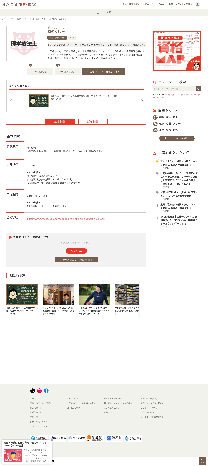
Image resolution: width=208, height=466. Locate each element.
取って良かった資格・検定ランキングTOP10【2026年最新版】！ (179, 164)
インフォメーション (38, 426)
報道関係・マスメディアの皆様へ (118, 403)
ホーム (33, 398)
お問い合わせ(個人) (149, 398)
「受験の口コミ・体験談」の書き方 (82, 403)
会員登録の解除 (147, 412)
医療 (72, 38)
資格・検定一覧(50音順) (40, 403)
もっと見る (76, 251)
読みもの (149, 4)
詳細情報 (93, 121)
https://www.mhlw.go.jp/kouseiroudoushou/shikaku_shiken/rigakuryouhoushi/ (66, 219)
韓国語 (171, 95)
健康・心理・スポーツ (167, 123)
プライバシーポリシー (150, 408)
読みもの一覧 (36, 408)
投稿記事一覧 (36, 412)
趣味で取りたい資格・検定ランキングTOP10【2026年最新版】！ (179, 207)
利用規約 (108, 412)
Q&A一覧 (34, 417)
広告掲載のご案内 (111, 408)
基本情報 (60, 121)
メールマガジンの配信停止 (152, 417)
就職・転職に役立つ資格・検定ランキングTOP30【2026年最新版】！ (179, 195)
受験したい (67, 71)
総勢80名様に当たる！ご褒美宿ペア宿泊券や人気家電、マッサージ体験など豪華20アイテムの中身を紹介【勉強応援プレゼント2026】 (179, 180)
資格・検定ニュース (38, 422)
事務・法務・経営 (165, 130)
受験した (40, 71)
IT (157, 97)
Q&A (161, 4)
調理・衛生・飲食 (165, 117)
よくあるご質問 (73, 408)
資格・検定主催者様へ (113, 398)
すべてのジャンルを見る (177, 138)
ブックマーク (56, 28)
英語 (162, 97)
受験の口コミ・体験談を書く (103, 71)
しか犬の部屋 (72, 398)
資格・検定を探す (131, 4)
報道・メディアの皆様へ (180, 4)
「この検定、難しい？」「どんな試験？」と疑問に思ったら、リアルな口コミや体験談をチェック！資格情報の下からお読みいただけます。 (89, 45)
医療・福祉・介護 (57, 38)
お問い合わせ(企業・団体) (152, 403)
